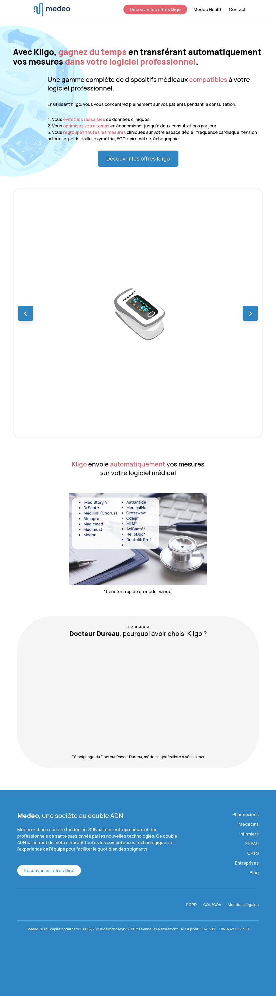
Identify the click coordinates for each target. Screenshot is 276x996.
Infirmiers (249, 834)
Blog (254, 873)
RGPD (191, 904)
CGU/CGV (212, 904)
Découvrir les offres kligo (155, 9)
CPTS (253, 853)
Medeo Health (208, 9)
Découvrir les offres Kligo (138, 158)
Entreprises (247, 863)
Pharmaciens (245, 814)
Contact (237, 9)
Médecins (249, 824)
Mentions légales (243, 904)
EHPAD (252, 844)
